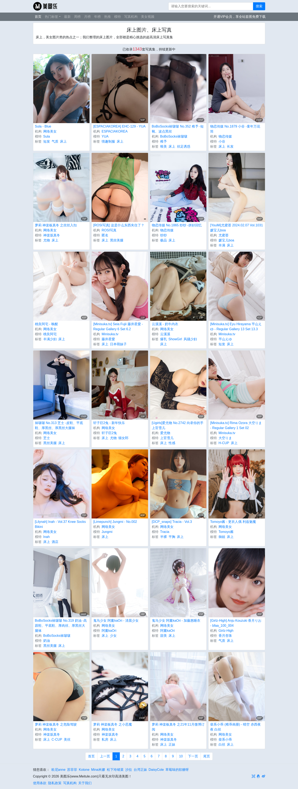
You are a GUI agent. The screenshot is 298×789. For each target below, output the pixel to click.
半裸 (163, 537)
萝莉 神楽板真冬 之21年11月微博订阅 (178, 727)
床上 (63, 141)
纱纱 (163, 235)
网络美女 (50, 131)
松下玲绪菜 (115, 769)
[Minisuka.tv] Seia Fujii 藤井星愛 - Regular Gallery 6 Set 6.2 (118, 326)
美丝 (67, 739)
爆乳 (163, 339)
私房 (105, 739)
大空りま (225, 438)
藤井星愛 (108, 339)
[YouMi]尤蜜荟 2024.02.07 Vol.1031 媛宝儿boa (236, 227)
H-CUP (224, 443)
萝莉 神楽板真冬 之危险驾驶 (56, 724)
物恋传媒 (225, 136)
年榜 (97, 16)
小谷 (222, 141)
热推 (107, 16)
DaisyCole (156, 769)
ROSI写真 (109, 230)
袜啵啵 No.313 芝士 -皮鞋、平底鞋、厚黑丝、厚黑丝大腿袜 (59, 425)
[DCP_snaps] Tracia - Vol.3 (172, 521)
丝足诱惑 (183, 146)
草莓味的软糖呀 (177, 769)
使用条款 (39, 783)
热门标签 (51, 16)
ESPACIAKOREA (115, 131)
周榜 (77, 16)
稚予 (163, 141)
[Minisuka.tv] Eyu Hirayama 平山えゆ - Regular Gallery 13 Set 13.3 (236, 326)
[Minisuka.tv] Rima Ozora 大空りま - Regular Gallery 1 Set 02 (236, 425)
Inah (46, 537)
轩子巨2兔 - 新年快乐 (109, 423)
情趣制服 (108, 141)
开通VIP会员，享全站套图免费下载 (240, 16)
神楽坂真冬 (51, 235)
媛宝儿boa (226, 240)
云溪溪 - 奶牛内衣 (165, 324)
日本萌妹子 (118, 344)
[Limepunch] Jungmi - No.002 (115, 521)
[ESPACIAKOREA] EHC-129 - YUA (119, 126)
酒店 (55, 542)
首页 (38, 16)
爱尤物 (165, 433)
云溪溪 (165, 334)
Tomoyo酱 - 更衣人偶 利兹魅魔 (233, 521)
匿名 (105, 235)
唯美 (163, 146)
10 (181, 756)
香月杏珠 (225, 635)
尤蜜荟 (224, 235)
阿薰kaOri (109, 630)
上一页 (105, 756)
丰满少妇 (50, 339)
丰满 (222, 245)
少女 (113, 635)
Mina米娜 (98, 769)
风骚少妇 (190, 339)
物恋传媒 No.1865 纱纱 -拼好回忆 (177, 225)
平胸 (172, 537)
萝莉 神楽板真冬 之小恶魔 (112, 724)
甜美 (163, 635)
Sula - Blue (43, 126)
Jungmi (107, 532)
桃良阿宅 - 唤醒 (46, 324)
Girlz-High (226, 630)
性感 (172, 443)
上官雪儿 (167, 438)
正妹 (172, 744)
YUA (105, 136)
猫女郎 (123, 438)
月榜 (87, 16)
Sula (46, 136)
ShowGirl (175, 339)
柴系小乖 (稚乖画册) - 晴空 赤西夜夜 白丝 (235, 727)
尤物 (46, 240)
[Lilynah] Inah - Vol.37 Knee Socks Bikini (60, 524)
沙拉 (128, 769)
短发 (46, 141)
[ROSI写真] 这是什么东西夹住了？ (118, 225)
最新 (67, 16)
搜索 (259, 6)
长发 (230, 146)
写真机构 (131, 16)
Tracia (164, 532)
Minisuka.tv (110, 334)
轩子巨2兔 (109, 433)
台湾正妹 (140, 769)
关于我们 (85, 783)
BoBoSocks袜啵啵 (174, 136)
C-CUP (57, 739)
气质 (55, 141)
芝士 (46, 438)
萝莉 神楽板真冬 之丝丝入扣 (56, 225)
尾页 (206, 756)
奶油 (46, 640)
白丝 (222, 744)
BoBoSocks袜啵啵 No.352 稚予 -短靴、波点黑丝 (178, 129)
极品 (163, 240)
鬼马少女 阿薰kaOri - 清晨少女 (116, 620)
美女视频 (147, 16)
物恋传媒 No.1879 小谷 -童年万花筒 (235, 129)
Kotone (84, 769)
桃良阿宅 (50, 334)
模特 (117, 16)
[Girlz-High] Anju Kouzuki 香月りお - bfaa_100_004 (235, 623)
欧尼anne (58, 769)
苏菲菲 (72, 769)
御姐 (222, 537)
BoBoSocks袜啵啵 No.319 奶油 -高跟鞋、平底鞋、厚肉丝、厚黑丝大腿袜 (61, 625)
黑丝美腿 (116, 240)
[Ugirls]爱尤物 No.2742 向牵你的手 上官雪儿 (177, 425)
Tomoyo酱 (226, 532)
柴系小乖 (225, 739)
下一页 (193, 756)
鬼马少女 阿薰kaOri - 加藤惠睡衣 (176, 620)
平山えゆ (225, 339)
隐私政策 (54, 783)
